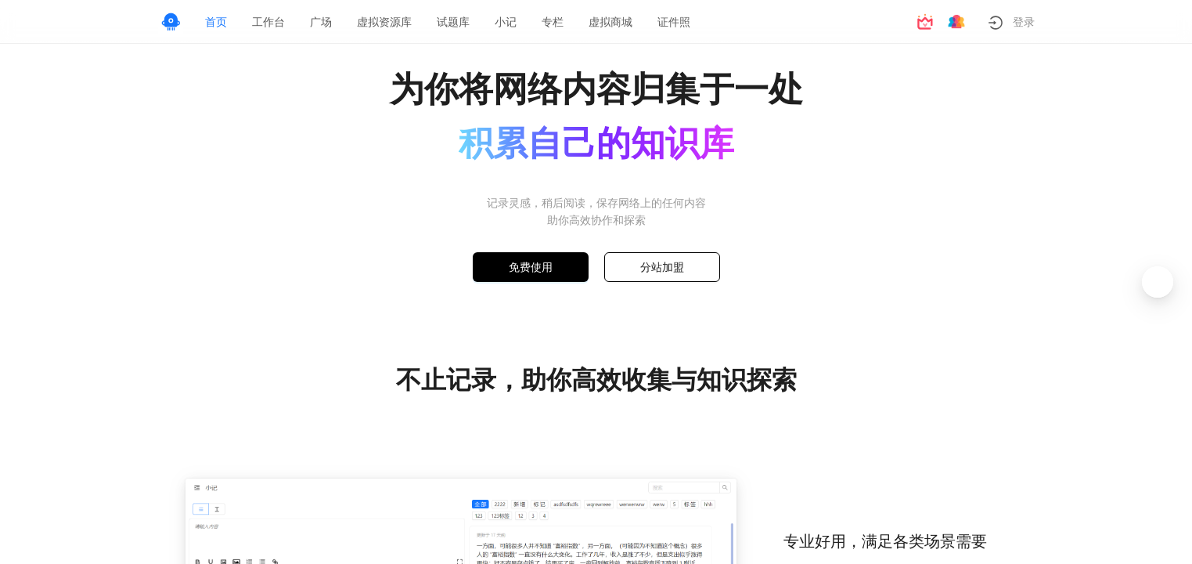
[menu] (549, 22)
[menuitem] (216, 22)
